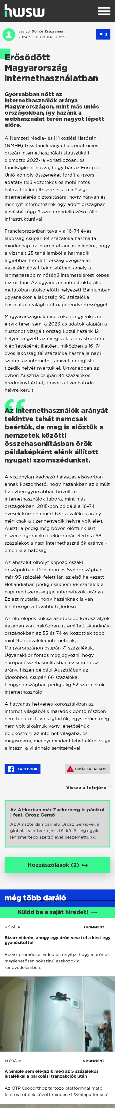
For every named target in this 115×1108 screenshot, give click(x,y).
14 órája (13, 1061)
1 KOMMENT (94, 927)
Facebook (22, 769)
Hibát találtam (86, 769)
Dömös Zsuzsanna (47, 31)
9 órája (12, 927)
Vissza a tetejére (86, 788)
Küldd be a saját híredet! (57, 912)
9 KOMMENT (93, 1061)
